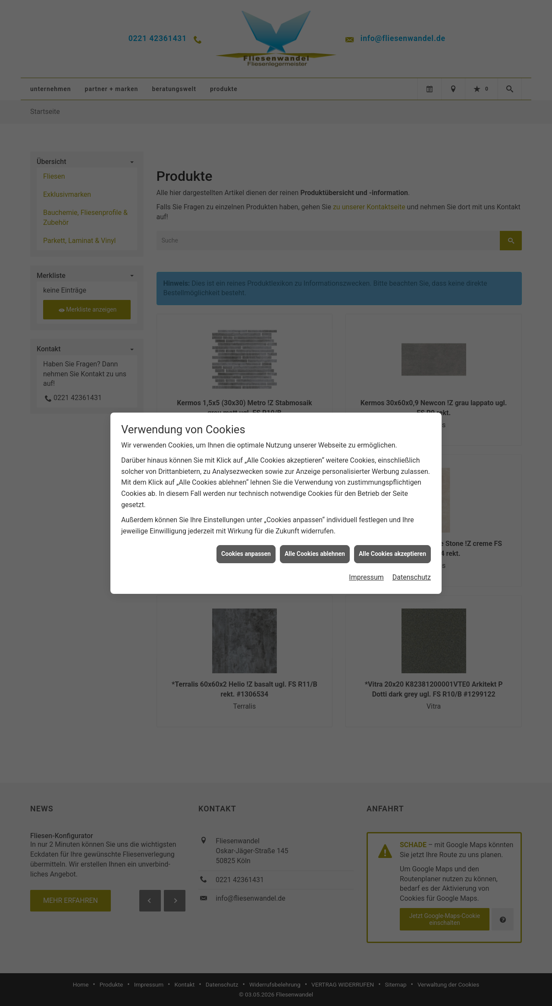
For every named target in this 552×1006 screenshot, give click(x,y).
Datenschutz (411, 522)
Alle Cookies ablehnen (315, 498)
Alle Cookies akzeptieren (392, 498)
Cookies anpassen (246, 498)
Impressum (366, 522)
